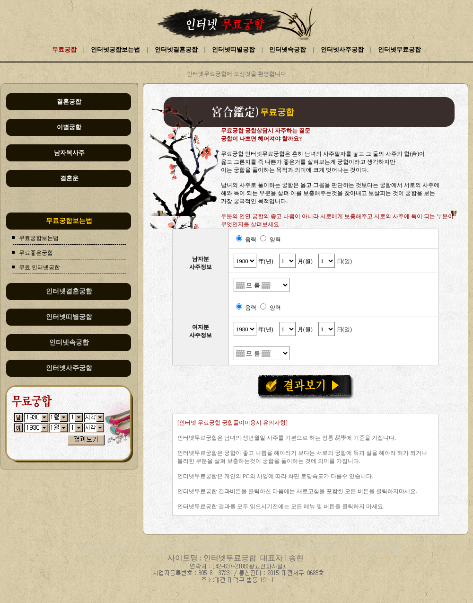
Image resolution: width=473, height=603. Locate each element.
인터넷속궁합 (287, 49)
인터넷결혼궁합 (176, 49)
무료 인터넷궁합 (39, 267)
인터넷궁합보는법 (115, 49)
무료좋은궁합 (36, 252)
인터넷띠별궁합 (233, 49)
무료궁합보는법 (39, 238)
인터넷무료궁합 (399, 49)
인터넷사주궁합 (342, 49)
